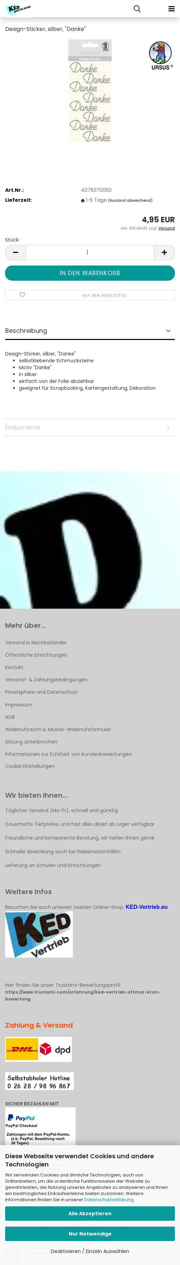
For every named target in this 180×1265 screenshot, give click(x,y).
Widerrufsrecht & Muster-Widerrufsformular (58, 729)
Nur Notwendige (90, 1233)
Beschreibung (26, 330)
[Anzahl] (90, 252)
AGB (10, 717)
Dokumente (22, 427)
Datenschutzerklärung (109, 1199)
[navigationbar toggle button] (171, 8)
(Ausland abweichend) (130, 200)
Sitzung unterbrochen (31, 741)
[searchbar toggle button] (137, 8)
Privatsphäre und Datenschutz (41, 692)
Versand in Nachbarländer (36, 642)
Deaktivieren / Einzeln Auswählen (90, 1251)
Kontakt (14, 667)
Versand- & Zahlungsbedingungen (46, 679)
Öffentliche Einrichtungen (36, 655)
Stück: (12, 239)
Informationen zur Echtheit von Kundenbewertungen (68, 754)
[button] (15, 252)
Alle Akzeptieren (90, 1213)
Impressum (18, 704)
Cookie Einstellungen (30, 766)
